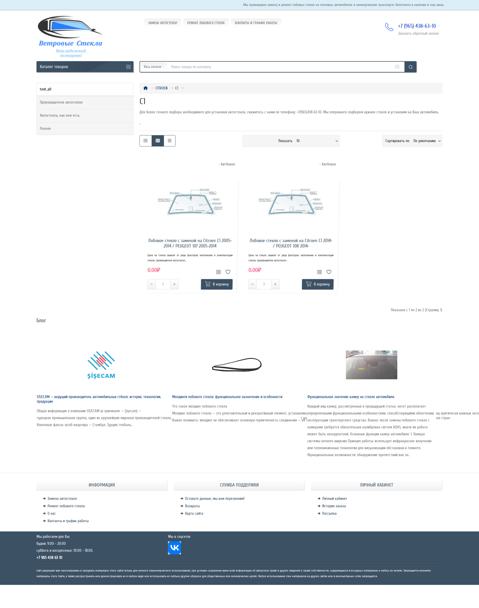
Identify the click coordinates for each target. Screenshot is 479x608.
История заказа (334, 506)
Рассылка (329, 513)
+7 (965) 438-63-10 (412, 26)
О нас (52, 513)
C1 (176, 88)
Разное (45, 128)
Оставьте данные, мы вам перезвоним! (214, 498)
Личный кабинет (334, 498)
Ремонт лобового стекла (66, 506)
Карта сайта (194, 513)
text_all (45, 89)
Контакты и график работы (68, 521)
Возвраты (192, 506)
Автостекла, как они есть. (60, 115)
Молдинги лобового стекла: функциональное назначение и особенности (227, 396)
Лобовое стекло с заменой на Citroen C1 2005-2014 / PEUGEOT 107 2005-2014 (190, 243)
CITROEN (161, 88)
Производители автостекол (61, 102)
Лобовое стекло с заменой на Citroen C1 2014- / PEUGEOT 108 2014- (291, 243)
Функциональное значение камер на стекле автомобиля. (351, 396)
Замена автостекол (62, 498)
